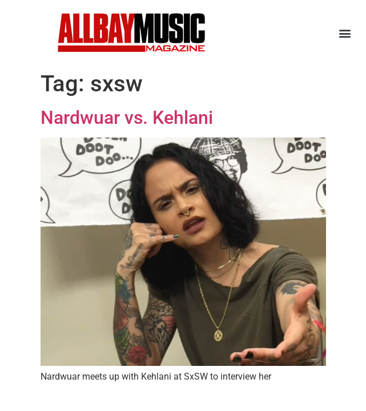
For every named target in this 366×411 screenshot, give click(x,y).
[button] (345, 32)
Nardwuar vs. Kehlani (127, 117)
